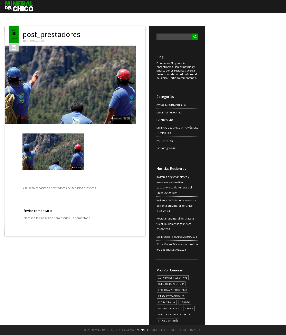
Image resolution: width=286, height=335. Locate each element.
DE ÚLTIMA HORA (166, 112)
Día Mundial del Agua (169, 237)
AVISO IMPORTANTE (168, 105)
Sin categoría (164, 148)
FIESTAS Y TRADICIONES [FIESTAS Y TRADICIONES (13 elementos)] (171, 296)
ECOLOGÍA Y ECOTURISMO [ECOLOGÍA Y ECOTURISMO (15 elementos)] (172, 289)
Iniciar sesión (44, 218)
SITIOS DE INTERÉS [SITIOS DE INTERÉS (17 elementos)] (168, 320)
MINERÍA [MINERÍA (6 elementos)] (188, 308)
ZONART (142, 330)
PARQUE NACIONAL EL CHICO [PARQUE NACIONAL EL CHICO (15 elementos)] (174, 314)
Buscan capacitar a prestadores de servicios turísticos (60, 188)
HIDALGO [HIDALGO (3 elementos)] (185, 302)
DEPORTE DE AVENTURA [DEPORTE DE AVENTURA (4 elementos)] (171, 283)
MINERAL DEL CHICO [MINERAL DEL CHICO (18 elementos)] (169, 308)
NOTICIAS (162, 140)
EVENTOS (162, 120)
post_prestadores (51, 34)
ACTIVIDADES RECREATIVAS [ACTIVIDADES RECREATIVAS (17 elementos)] (172, 277)
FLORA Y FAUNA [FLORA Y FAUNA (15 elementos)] (166, 302)
